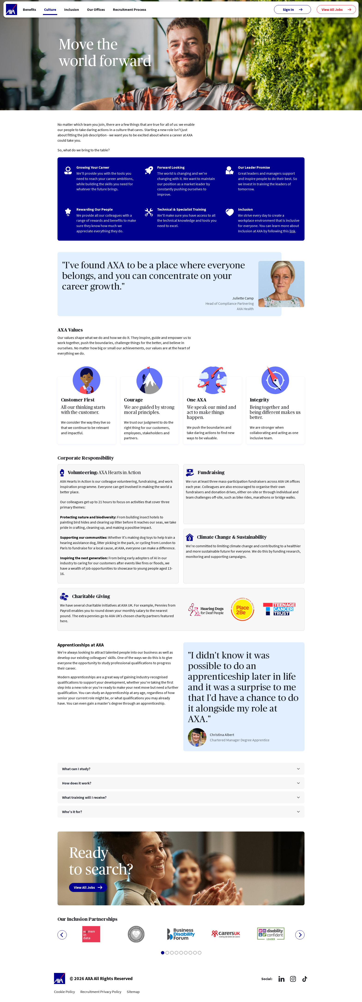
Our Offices (96, 9)
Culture (50, 9)
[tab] (181, 768)
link (292, 231)
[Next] (300, 934)
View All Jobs (336, 9)
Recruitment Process (129, 9)
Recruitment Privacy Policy (100, 992)
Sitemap (133, 992)
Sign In (292, 9)
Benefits (29, 9)
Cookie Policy (64, 992)
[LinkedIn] (281, 978)
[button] (181, 768)
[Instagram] (293, 978)
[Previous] (62, 934)
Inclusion (71, 9)
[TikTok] (304, 978)
